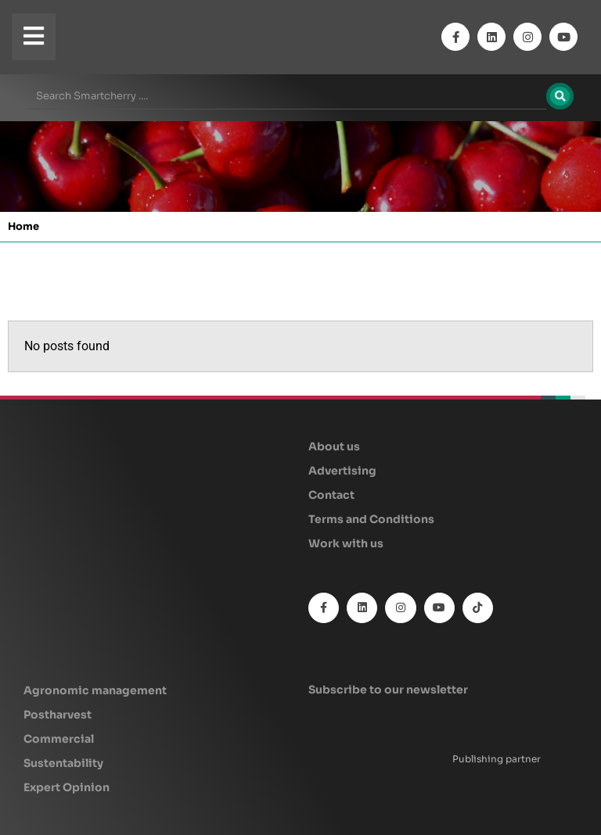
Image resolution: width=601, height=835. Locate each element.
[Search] (560, 96)
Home (23, 226)
